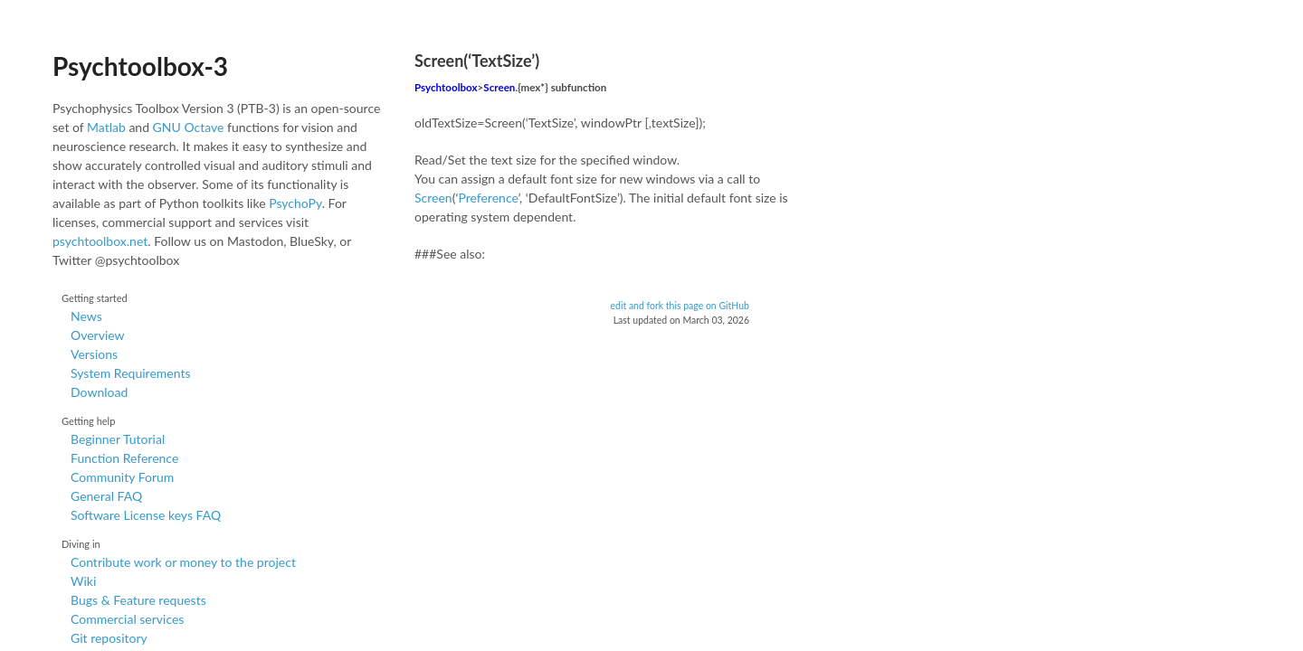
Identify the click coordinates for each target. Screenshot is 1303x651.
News (86, 316)
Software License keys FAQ (146, 515)
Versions (94, 354)
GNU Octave (188, 127)
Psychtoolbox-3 (140, 66)
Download (99, 392)
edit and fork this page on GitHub (679, 305)
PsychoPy (295, 203)
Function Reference (124, 458)
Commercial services (127, 619)
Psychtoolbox (446, 87)
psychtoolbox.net (99, 241)
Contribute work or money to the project (183, 562)
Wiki (83, 581)
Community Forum (122, 477)
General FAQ (106, 496)
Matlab (106, 127)
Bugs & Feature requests (138, 600)
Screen (499, 87)
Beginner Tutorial (118, 439)
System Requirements (130, 373)
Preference (488, 197)
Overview (98, 335)
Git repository (109, 638)
